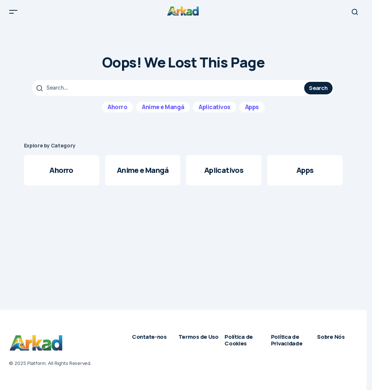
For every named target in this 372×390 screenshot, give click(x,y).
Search (318, 93)
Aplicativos (214, 112)
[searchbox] (169, 93)
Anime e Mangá (163, 112)
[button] (13, 15)
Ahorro (117, 112)
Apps (252, 112)
